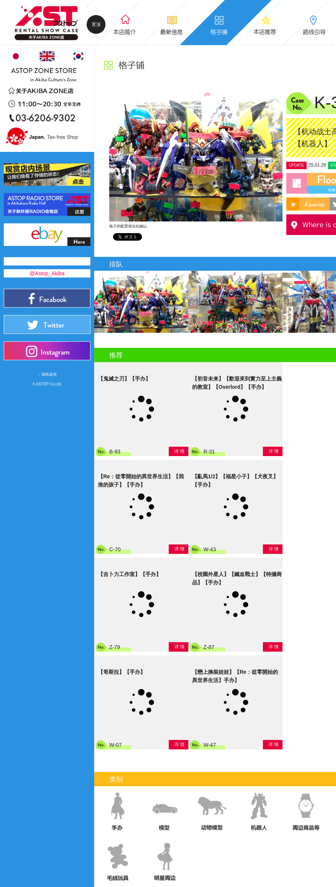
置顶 (96, 24)
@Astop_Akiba (47, 273)
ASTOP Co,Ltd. (49, 384)
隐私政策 (49, 374)
